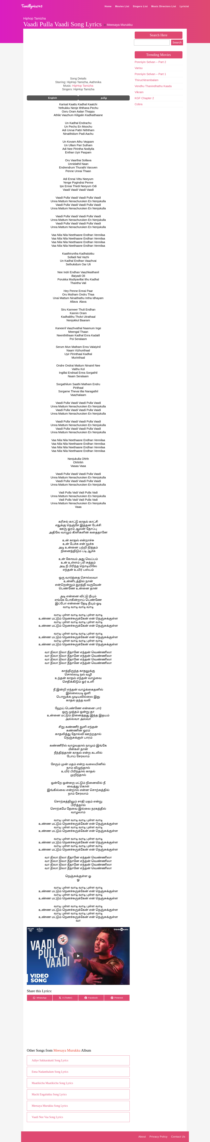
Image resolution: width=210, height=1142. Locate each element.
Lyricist (184, 6)
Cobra (138, 104)
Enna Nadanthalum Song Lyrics (50, 1071)
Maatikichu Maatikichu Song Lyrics (52, 1083)
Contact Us (178, 1136)
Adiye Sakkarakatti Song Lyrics (50, 1060)
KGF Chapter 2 (144, 98)
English (52, 98)
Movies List (122, 6)
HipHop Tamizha (82, 85)
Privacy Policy (158, 1136)
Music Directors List (163, 6)
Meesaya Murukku (120, 25)
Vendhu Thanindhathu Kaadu (153, 86)
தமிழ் (104, 98)
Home (108, 6)
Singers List (140, 6)
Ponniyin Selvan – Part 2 (150, 62)
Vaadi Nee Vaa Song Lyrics (47, 1117)
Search (177, 42)
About (142, 1136)
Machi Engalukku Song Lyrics (49, 1094)
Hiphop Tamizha (34, 18)
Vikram (139, 92)
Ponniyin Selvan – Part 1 (150, 74)
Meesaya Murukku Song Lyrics (50, 1105)
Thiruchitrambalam (147, 80)
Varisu (139, 68)
